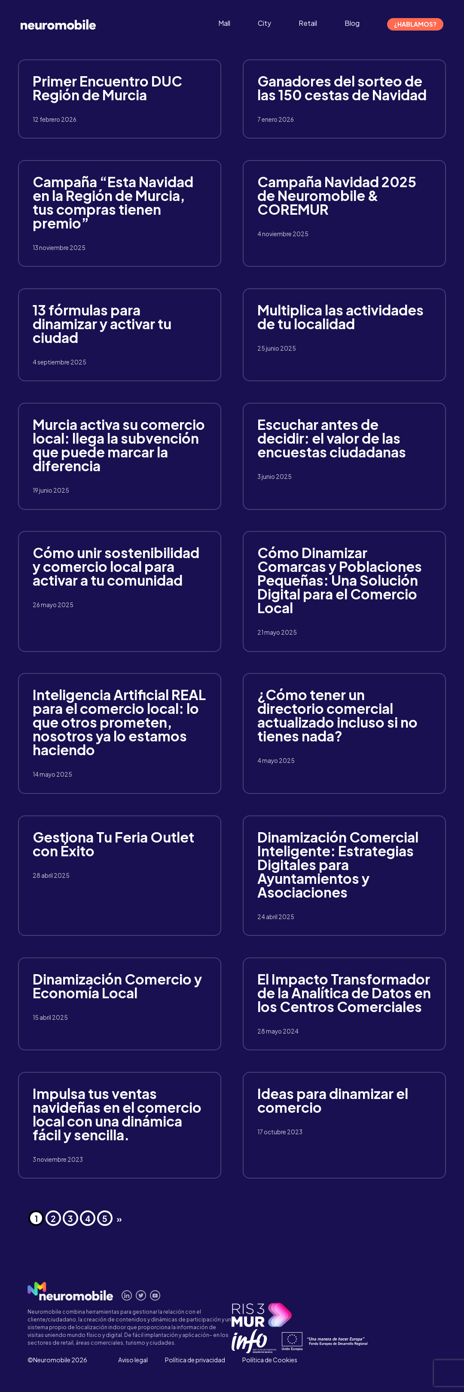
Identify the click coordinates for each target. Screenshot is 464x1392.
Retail (308, 23)
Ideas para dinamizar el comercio (332, 1100)
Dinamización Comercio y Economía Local (117, 985)
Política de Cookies (269, 1360)
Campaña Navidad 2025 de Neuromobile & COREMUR (336, 195)
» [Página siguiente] (119, 1218)
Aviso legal (133, 1360)
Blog (352, 23)
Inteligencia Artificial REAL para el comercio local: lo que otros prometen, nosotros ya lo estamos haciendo (119, 722)
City (264, 23)
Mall (224, 23)
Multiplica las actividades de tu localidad (340, 316)
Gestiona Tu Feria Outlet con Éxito (113, 843)
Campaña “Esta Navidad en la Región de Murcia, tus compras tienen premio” (113, 202)
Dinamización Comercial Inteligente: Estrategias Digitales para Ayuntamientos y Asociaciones (337, 864)
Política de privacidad (195, 1360)
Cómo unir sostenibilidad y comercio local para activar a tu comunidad (116, 566)
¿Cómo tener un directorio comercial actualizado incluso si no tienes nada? (337, 715)
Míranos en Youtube (155, 1295)
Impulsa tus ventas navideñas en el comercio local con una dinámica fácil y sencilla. (117, 1114)
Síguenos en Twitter (141, 1295)
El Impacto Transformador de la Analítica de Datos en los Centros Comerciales (344, 992)
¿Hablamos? (415, 24)
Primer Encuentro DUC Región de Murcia (107, 87)
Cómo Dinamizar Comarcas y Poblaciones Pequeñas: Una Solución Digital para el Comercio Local (339, 580)
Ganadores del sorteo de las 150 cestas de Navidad (342, 87)
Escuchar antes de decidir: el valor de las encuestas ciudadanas (331, 438)
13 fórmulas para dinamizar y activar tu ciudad (102, 323)
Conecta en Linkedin (127, 1295)
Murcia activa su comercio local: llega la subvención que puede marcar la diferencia (119, 445)
